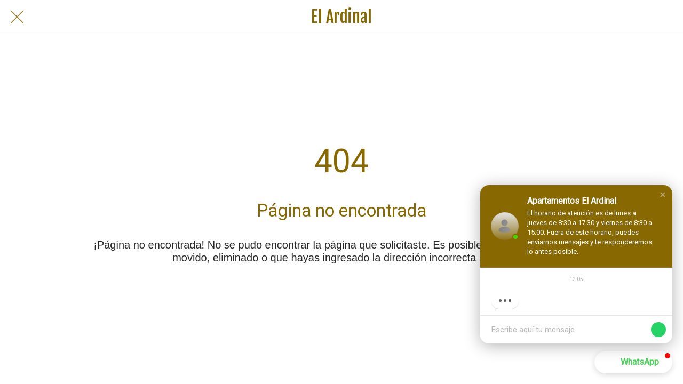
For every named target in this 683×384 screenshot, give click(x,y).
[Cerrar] (17, 17)
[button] (662, 194)
